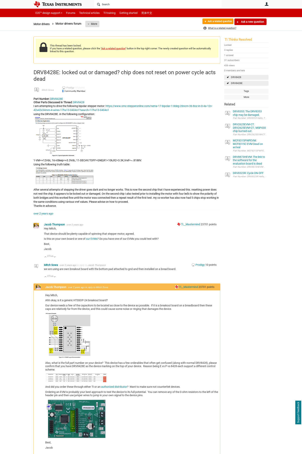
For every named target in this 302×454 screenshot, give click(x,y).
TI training (104, 12)
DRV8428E (236, 83)
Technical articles (85, 12)
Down (54, 257)
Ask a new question (252, 21)
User (266, 4)
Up (45, 257)
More (95, 23)
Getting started (122, 12)
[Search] (157, 4)
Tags (246, 91)
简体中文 (139, 12)
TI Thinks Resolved (238, 39)
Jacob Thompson (54, 224)
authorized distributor (114, 386)
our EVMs (91, 238)
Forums (68, 12)
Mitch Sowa (48, 90)
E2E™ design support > (47, 12)
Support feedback (298, 412)
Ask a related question (218, 21)
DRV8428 (236, 77)
